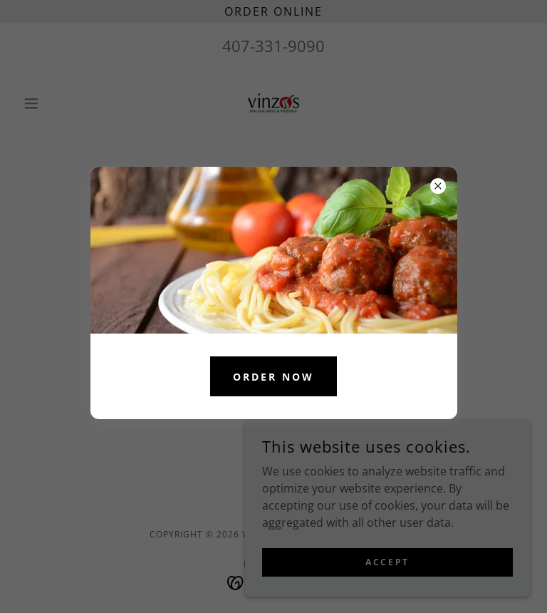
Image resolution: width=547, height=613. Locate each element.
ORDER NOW (273, 376)
